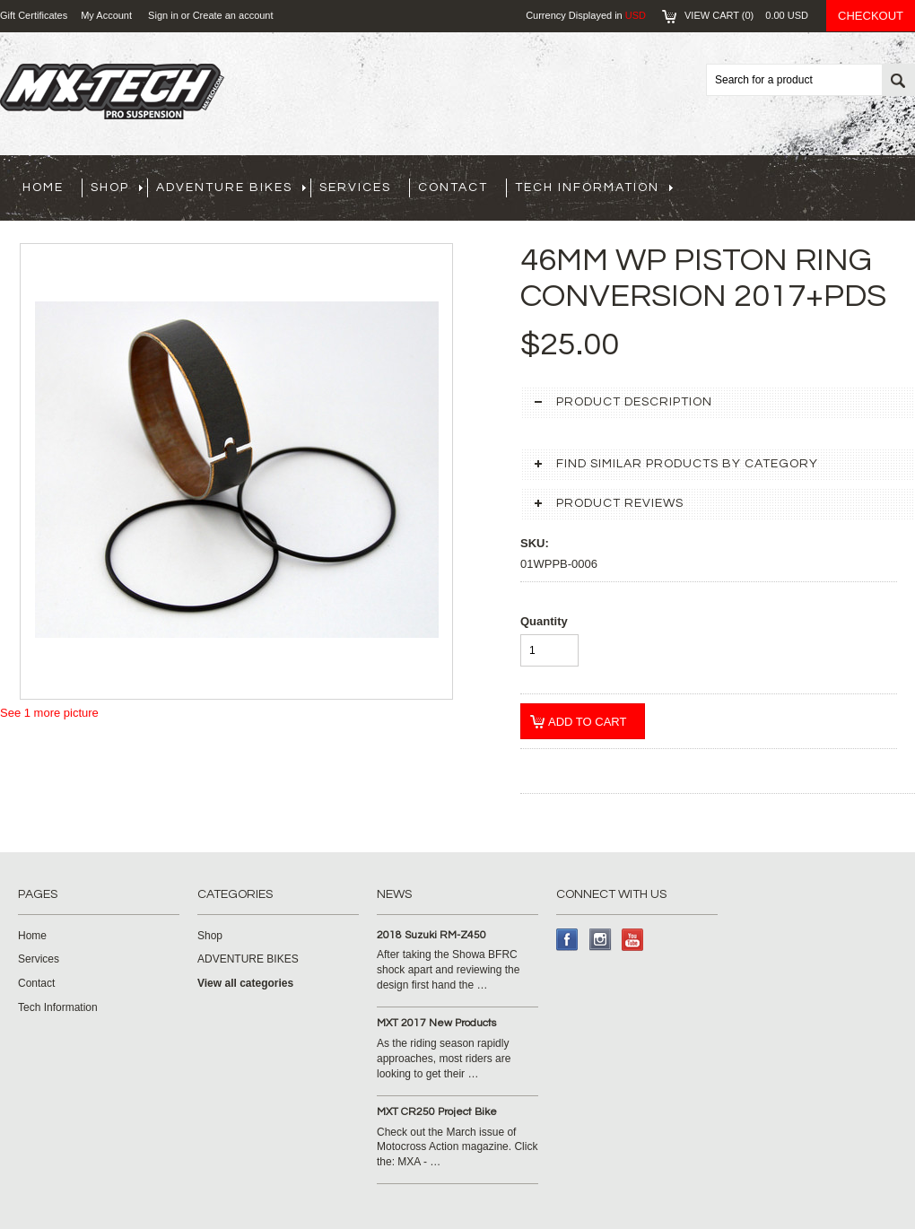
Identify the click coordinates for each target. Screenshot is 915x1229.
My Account (106, 15)
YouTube (633, 939)
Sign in (163, 15)
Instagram (600, 939)
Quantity (544, 621)
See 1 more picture (49, 712)
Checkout (870, 15)
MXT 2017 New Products (436, 1023)
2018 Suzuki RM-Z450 (431, 935)
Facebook (567, 939)
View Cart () (746, 15)
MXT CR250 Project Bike (437, 1112)
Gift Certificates (33, 15)
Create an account (233, 15)
